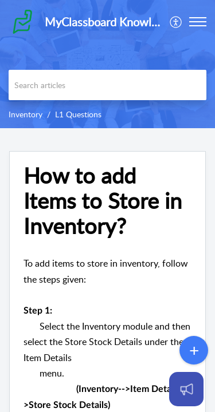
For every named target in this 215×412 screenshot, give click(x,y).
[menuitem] (176, 22)
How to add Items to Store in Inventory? (103, 200)
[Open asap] (186, 389)
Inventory (25, 114)
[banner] (107, 64)
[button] (197, 21)
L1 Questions (78, 114)
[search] (107, 85)
